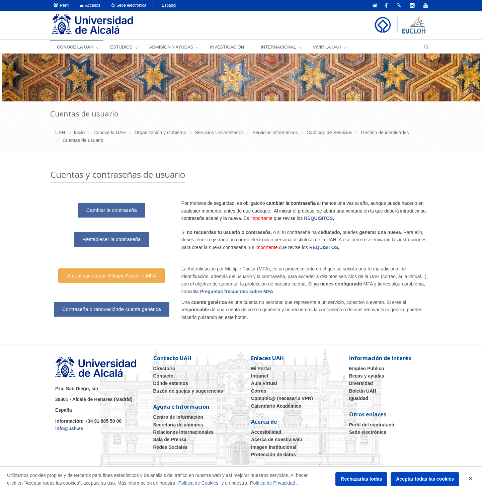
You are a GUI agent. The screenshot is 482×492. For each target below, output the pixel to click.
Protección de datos (273, 454)
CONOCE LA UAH (75, 47)
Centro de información (178, 417)
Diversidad (361, 383)
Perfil (61, 5)
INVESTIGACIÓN (227, 47)
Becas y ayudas (366, 376)
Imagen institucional (273, 447)
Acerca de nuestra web (276, 439)
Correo (258, 391)
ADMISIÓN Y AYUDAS (171, 47)
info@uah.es (69, 428)
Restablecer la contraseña (111, 239)
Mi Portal (261, 368)
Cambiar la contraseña (111, 210)
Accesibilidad (266, 432)
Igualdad (359, 398)
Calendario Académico (276, 406)
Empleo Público (366, 368)
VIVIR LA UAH (327, 47)
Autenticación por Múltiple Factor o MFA (111, 275)
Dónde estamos (170, 383)
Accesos (90, 5)
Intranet (259, 376)
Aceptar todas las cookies (425, 479)
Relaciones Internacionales (183, 432)
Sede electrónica (129, 5)
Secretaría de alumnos (178, 424)
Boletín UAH (363, 391)
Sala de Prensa (170, 439)
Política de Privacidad (272, 483)
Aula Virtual (264, 383)
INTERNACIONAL (278, 47)
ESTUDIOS (121, 47)
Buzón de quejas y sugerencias (188, 391)
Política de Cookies (198, 483)
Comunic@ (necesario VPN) (282, 398)
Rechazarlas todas (361, 479)
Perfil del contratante (372, 424)
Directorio (164, 368)
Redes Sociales (170, 447)
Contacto (163, 376)
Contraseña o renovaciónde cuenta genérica (111, 309)
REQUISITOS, (319, 218)
